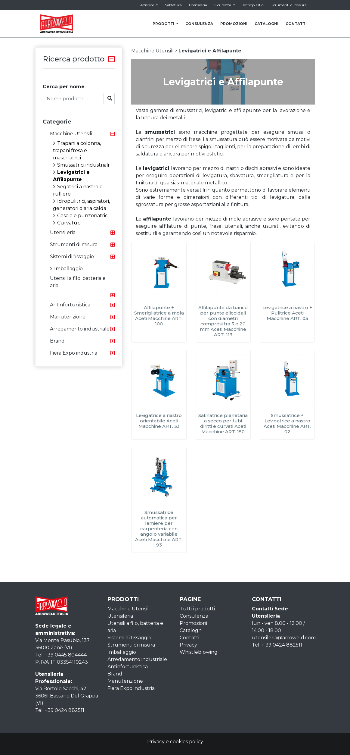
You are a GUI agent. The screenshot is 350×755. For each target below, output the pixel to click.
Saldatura (173, 5)
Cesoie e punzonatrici (81, 215)
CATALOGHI (266, 23)
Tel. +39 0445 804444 (61, 655)
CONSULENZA (199, 23)
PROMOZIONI (233, 23)
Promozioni (193, 623)
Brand (57, 341)
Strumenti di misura (289, 5)
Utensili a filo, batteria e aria (78, 281)
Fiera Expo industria (73, 353)
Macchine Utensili (71, 133)
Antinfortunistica (70, 305)
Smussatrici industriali (81, 165)
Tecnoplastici (253, 5)
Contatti (189, 638)
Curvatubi (67, 223)
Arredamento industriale (80, 329)
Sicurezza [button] (223, 5)
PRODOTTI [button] (164, 23)
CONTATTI (296, 23)
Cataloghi (191, 630)
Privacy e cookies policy (175, 741)
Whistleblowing (199, 652)
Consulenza (194, 616)
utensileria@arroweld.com (284, 638)
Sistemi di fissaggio (72, 256)
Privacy (188, 645)
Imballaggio (66, 268)
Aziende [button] (147, 5)
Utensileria (198, 5)
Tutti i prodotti (197, 609)
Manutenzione (67, 317)
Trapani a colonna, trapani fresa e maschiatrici (77, 150)
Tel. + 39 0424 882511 (277, 645)
